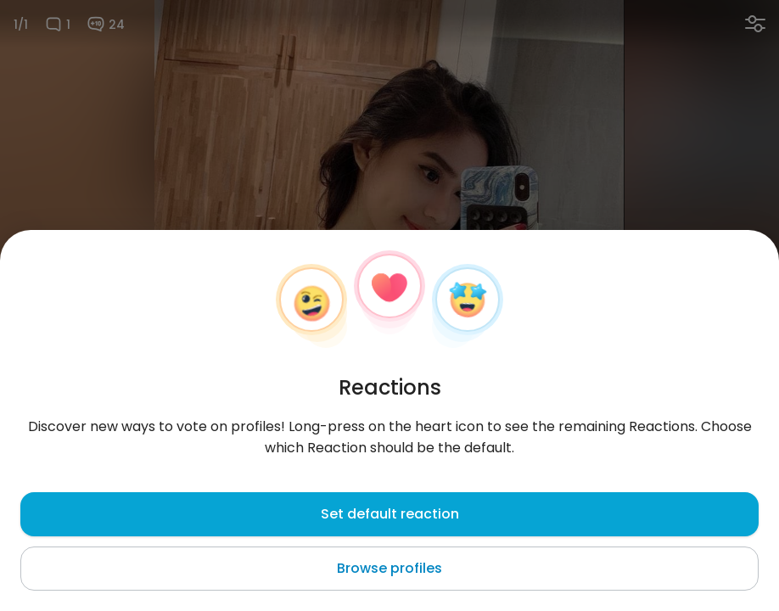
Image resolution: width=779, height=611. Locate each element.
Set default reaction (390, 514)
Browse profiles (389, 568)
